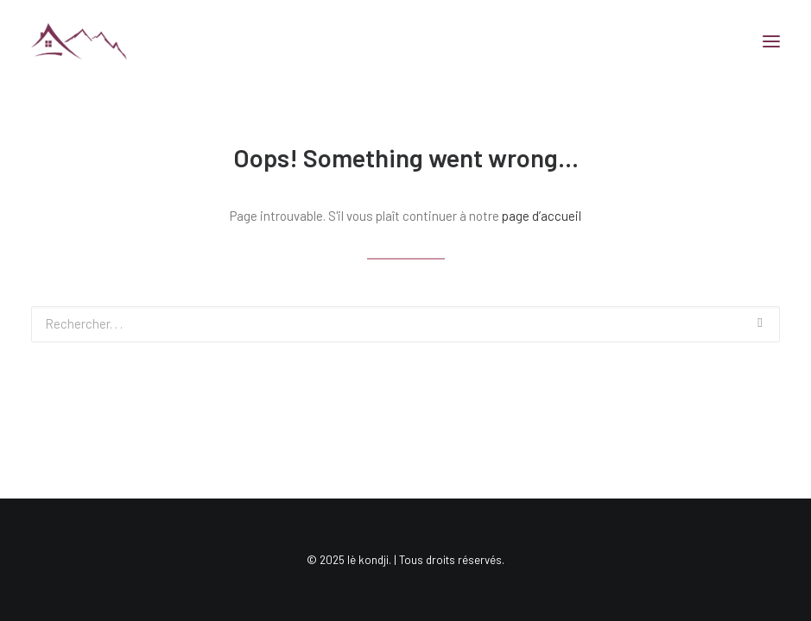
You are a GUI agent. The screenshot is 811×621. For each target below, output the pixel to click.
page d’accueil (541, 215)
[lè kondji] (79, 41)
